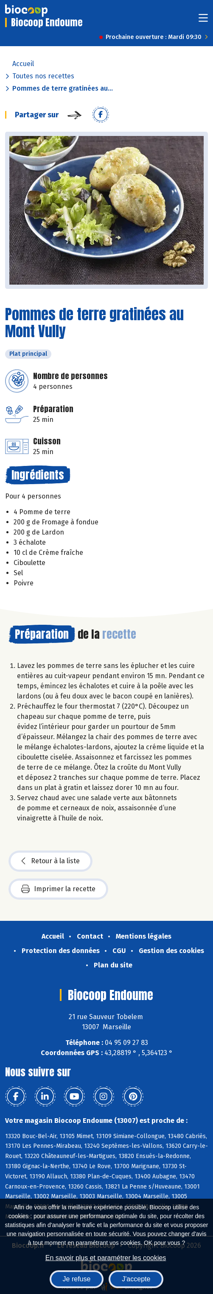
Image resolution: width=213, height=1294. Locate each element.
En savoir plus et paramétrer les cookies (105, 1257)
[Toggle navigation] (203, 20)
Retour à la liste (50, 861)
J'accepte (136, 1279)
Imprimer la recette (58, 889)
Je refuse (77, 1279)
